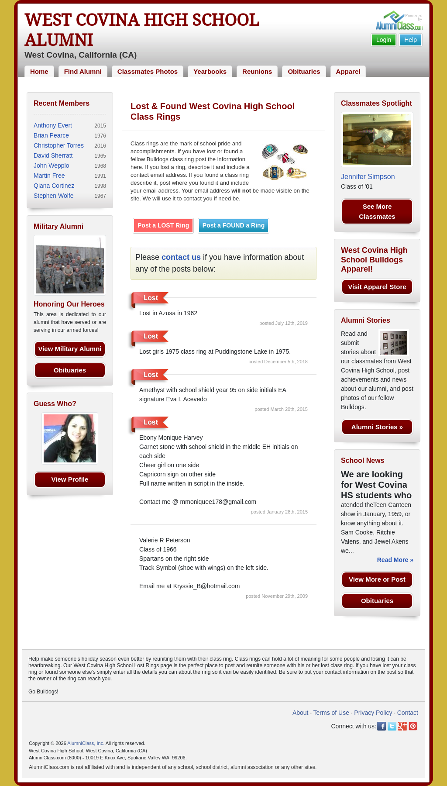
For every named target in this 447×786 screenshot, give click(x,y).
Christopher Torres (59, 145)
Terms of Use (331, 712)
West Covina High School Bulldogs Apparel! (374, 259)
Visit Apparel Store (377, 286)
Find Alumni (83, 71)
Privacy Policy (373, 712)
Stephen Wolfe (54, 195)
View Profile (70, 479)
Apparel (348, 71)
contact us (181, 257)
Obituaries (304, 71)
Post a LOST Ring (163, 225)
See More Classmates (377, 211)
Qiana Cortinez (54, 185)
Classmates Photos (147, 71)
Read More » (395, 559)
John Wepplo (51, 165)
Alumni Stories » (377, 427)
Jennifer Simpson (368, 176)
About (300, 712)
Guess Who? (55, 403)
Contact (407, 712)
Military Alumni (58, 226)
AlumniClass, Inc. (85, 743)
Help (410, 39)
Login (383, 39)
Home (39, 71)
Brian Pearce (51, 135)
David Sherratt (53, 155)
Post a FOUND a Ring (234, 225)
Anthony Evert (53, 125)
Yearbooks (210, 71)
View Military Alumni (69, 348)
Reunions (257, 71)
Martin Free (49, 175)
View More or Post (377, 579)
